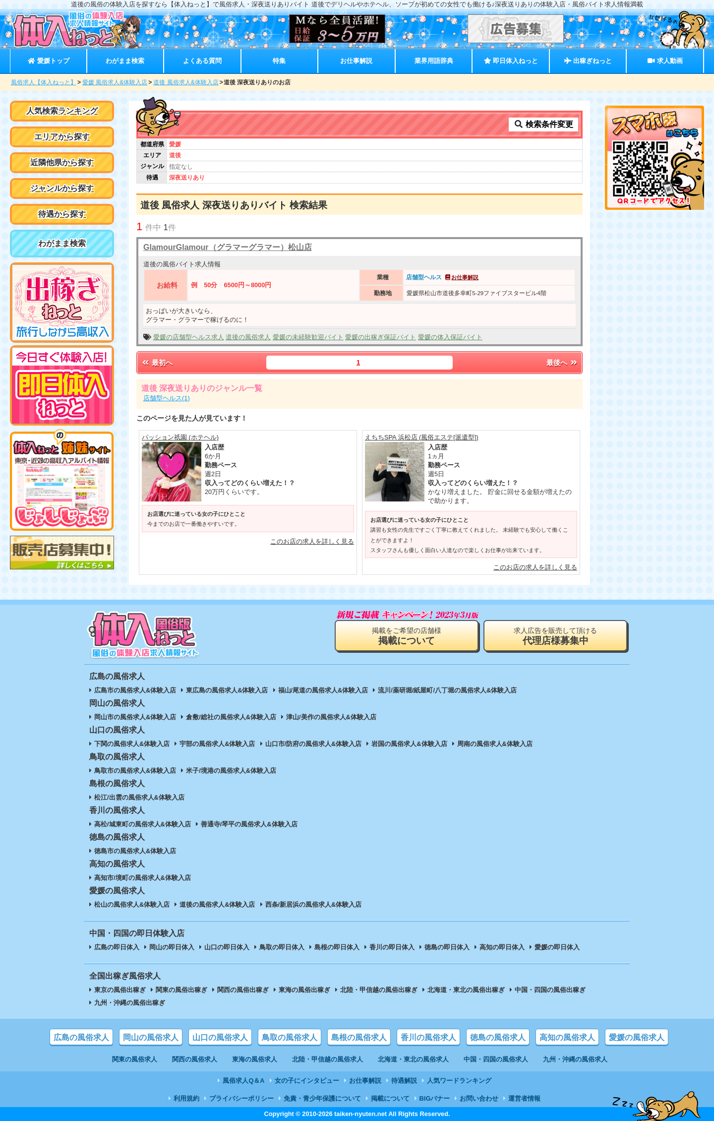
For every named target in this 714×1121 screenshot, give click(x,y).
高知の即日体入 (502, 947)
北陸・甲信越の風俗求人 (327, 1059)
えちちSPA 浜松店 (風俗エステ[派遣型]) (421, 437)
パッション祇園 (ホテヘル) (180, 437)
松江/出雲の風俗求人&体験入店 (139, 797)
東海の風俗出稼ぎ (304, 990)
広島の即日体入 (116, 947)
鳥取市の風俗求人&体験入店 (135, 770)
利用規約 (186, 1098)
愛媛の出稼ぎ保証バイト (380, 337)
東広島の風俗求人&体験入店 (227, 690)
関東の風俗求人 (134, 1059)
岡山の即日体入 (171, 947)
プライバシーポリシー (241, 1098)
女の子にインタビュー (307, 1080)
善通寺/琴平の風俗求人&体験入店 (249, 824)
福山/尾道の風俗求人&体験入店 (323, 690)
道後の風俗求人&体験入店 (217, 904)
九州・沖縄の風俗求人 (575, 1059)
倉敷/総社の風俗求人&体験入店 (231, 717)
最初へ (157, 363)
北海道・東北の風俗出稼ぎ (466, 990)
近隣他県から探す (62, 162)
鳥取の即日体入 (281, 947)
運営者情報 (524, 1098)
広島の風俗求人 (81, 1037)
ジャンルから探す (62, 188)
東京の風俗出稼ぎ (120, 990)
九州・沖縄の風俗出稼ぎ (129, 1002)
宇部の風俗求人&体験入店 (217, 743)
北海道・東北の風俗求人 (413, 1059)
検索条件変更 (543, 124)
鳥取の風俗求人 (289, 1037)
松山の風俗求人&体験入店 (132, 904)
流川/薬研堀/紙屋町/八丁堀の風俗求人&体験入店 (447, 690)
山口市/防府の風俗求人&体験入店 (313, 743)
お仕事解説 (356, 60)
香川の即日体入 (392, 947)
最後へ (562, 363)
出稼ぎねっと (588, 60)
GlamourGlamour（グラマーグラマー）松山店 (227, 247)
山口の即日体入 (226, 947)
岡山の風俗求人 (150, 1037)
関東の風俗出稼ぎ (181, 990)
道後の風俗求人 (248, 337)
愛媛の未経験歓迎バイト (308, 337)
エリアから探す (62, 136)
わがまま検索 (125, 60)
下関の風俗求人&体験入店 (132, 743)
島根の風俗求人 (359, 1037)
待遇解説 (404, 1080)
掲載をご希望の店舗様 (406, 636)
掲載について (390, 1098)
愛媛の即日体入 (557, 947)
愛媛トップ (48, 60)
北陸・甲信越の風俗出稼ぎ (378, 990)
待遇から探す (62, 214)
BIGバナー (434, 1098)
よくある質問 (202, 60)
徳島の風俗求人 (498, 1037)
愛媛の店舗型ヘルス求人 (188, 337)
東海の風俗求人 (254, 1059)
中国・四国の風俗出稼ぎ (550, 990)
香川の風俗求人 (428, 1037)
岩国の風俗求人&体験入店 (409, 743)
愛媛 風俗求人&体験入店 (114, 82)
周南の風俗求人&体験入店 (495, 743)
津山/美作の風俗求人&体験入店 (331, 717)
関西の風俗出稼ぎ (243, 990)
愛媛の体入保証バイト (450, 337)
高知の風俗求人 (567, 1037)
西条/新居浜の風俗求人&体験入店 (313, 904)
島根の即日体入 (336, 947)
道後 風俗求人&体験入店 (185, 82)
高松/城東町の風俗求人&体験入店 (142, 824)
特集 (279, 60)
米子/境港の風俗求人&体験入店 (231, 770)
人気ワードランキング (459, 1080)
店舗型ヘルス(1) (166, 398)
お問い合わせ (479, 1098)
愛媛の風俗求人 (636, 1037)
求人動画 (665, 60)
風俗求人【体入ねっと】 (43, 82)
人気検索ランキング (62, 111)
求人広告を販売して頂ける (555, 636)
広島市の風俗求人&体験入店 (135, 690)
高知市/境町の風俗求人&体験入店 (142, 877)
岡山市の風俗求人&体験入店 (135, 717)
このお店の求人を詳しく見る (312, 541)
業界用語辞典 (434, 60)
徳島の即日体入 (447, 947)
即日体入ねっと (510, 60)
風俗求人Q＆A (243, 1080)
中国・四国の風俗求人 (496, 1059)
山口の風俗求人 (220, 1037)
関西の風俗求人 (194, 1059)
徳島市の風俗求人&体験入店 (135, 851)
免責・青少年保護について (322, 1098)
